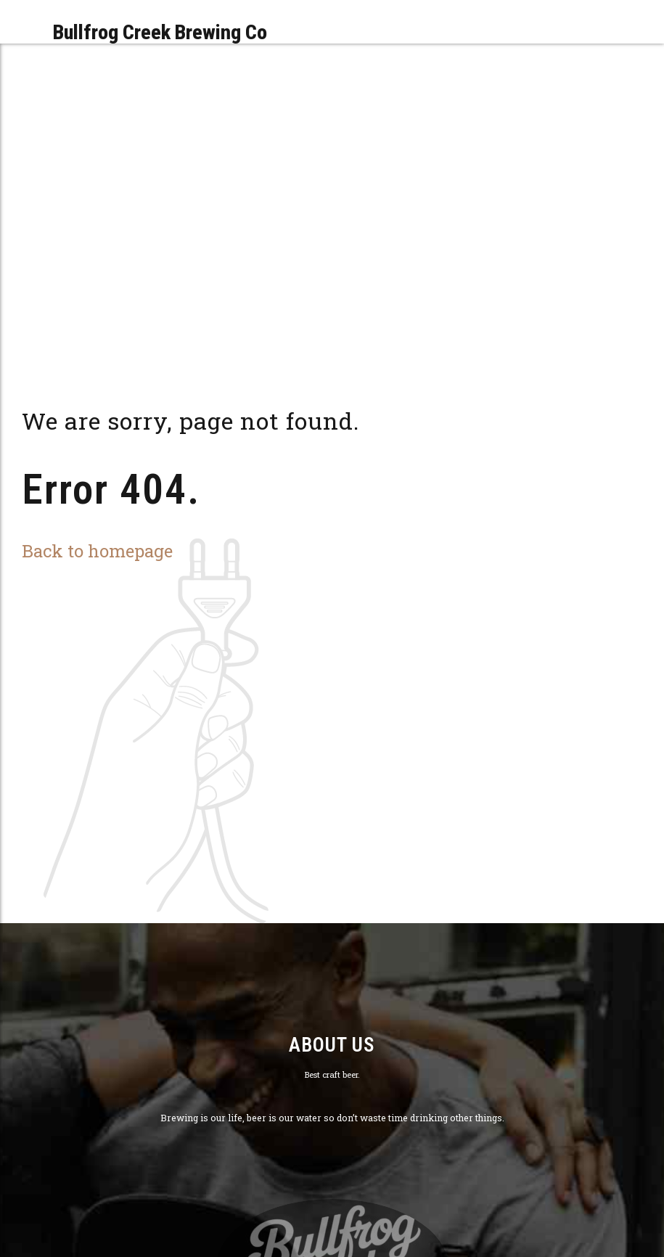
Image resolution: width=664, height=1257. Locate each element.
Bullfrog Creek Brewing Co (160, 32)
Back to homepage (97, 550)
